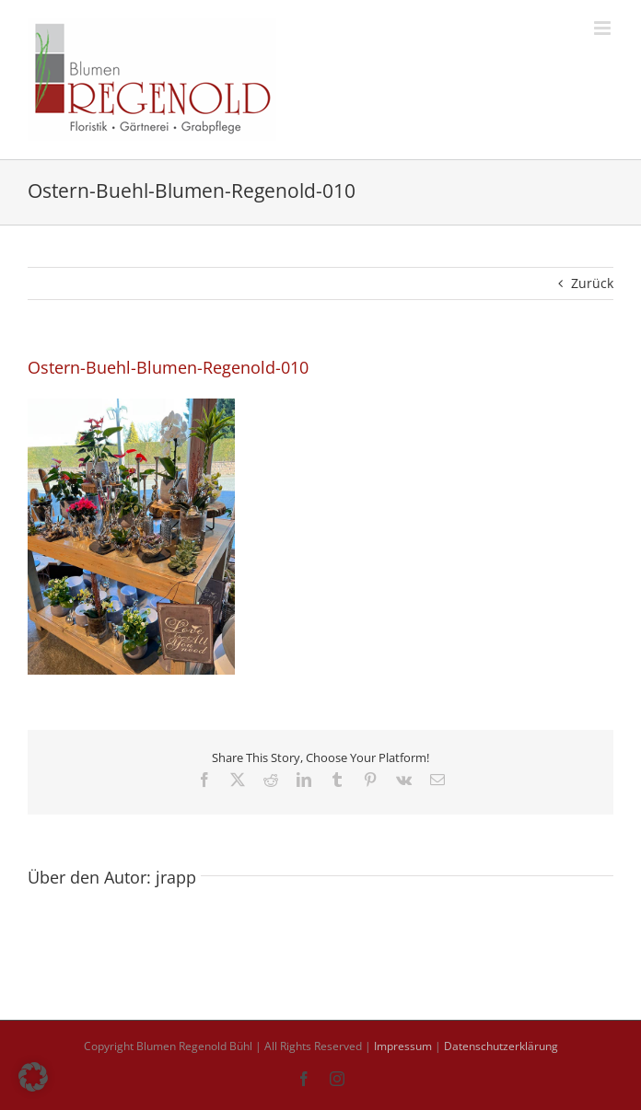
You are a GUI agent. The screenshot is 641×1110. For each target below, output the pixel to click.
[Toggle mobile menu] (603, 28)
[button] (33, 1077)
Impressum (403, 1046)
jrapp (176, 877)
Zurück (592, 283)
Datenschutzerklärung (501, 1046)
